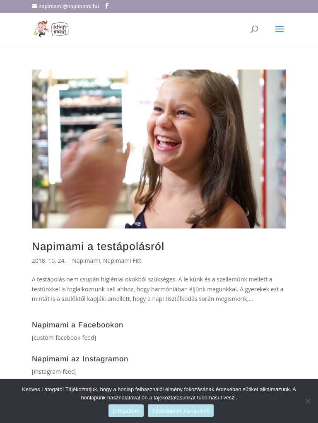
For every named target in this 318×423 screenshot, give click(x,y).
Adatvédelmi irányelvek (181, 411)
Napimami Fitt (122, 260)
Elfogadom (126, 411)
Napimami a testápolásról (98, 246)
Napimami (86, 260)
